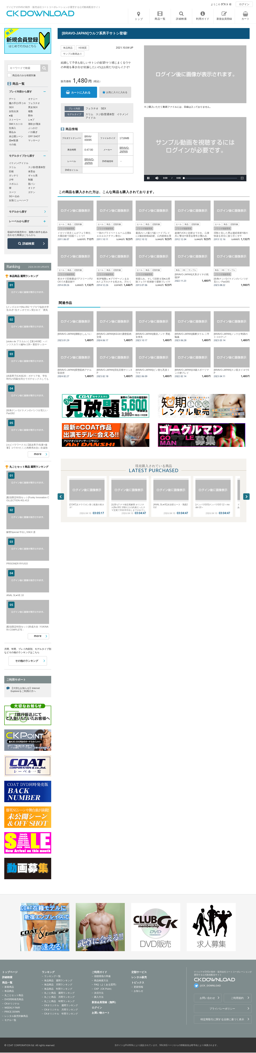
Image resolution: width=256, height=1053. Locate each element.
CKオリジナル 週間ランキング (61, 1005)
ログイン (244, 4)
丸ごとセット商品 (13, 995)
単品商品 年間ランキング (58, 989)
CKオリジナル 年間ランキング (61, 1013)
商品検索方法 (101, 980)
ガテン (31, 192)
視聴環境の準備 (102, 976)
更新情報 (138, 987)
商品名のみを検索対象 (24, 75)
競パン (31, 184)
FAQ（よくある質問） (106, 984)
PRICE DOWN (12, 1011)
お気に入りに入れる (116, 92)
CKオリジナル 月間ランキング (61, 1009)
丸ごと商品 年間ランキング (59, 1001)
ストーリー (15, 119)
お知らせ (138, 991)
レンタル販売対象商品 (16, 1016)
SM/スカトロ (16, 124)
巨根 (11, 171)
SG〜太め (14, 196)
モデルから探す (18, 211)
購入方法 (98, 997)
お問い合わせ (207, 997)
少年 (11, 179)
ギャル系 (33, 175)
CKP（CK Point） (103, 989)
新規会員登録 (224, 18)
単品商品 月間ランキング (58, 984)
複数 (30, 111)
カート (245, 18)
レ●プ (31, 119)
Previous (61, 496)
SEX (103, 108)
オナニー (33, 99)
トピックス (137, 982)
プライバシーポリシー (222, 1008)
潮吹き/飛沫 (34, 124)
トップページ (9, 972)
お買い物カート (101, 1012)
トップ (139, 19)
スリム (89, 114)
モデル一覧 (10, 1020)
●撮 (11, 115)
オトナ (31, 188)
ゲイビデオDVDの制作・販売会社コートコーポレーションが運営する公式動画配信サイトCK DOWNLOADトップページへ (40, 13)
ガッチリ (13, 175)
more (37, 454)
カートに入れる (80, 92)
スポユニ (13, 184)
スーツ (12, 192)
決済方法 (98, 993)
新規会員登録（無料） (104, 1002)
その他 (12, 144)
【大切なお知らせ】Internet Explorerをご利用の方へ (25, 689)
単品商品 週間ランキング (58, 980)
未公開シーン (16, 136)
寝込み (12, 132)
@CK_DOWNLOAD (210, 985)
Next (246, 496)
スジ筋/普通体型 (105, 114)
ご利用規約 (237, 997)
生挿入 (12, 128)
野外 (30, 115)
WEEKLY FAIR (12, 1007)
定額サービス (139, 972)
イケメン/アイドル (18, 163)
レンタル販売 (139, 977)
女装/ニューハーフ (18, 200)
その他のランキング (26, 660)
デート (12, 99)
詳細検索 (28, 243)
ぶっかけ (33, 128)
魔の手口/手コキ (17, 103)
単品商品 (9, 991)
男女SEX (33, 107)
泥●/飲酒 (13, 140)
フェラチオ (92, 108)
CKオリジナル (11, 1003)
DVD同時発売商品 (13, 999)
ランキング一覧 (52, 976)
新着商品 (9, 987)
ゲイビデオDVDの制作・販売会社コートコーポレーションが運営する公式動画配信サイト (53, 7)
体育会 (31, 171)
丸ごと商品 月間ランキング (59, 997)
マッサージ (34, 140)
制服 (30, 179)
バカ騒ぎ (33, 132)
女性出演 (13, 111)
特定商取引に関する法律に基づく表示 (222, 1019)
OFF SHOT (34, 136)
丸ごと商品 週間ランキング (59, 993)
